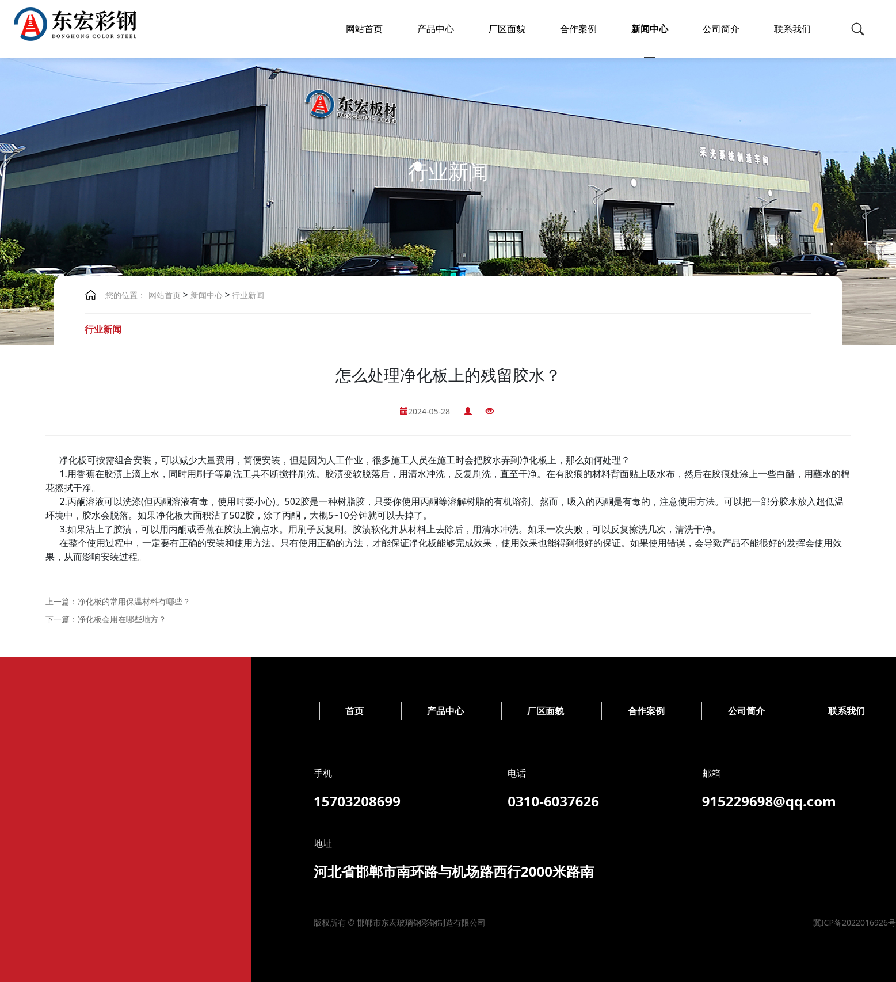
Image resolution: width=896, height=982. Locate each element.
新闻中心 (649, 28)
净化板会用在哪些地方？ (122, 619)
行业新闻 (247, 295)
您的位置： (125, 295)
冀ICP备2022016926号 (388, 922)
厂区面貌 (507, 28)
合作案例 (578, 28)
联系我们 (792, 28)
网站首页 (364, 28)
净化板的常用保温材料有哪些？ (134, 601)
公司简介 (721, 28)
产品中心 (435, 28)
